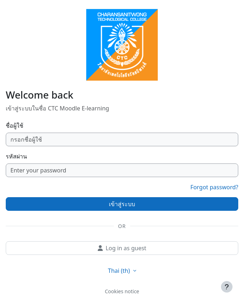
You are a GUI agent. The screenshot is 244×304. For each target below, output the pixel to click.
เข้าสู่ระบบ (122, 204)
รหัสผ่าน (16, 156)
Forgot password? (214, 187)
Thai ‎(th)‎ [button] (119, 271)
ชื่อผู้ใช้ (14, 125)
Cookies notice (122, 291)
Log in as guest (122, 248)
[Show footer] (227, 287)
